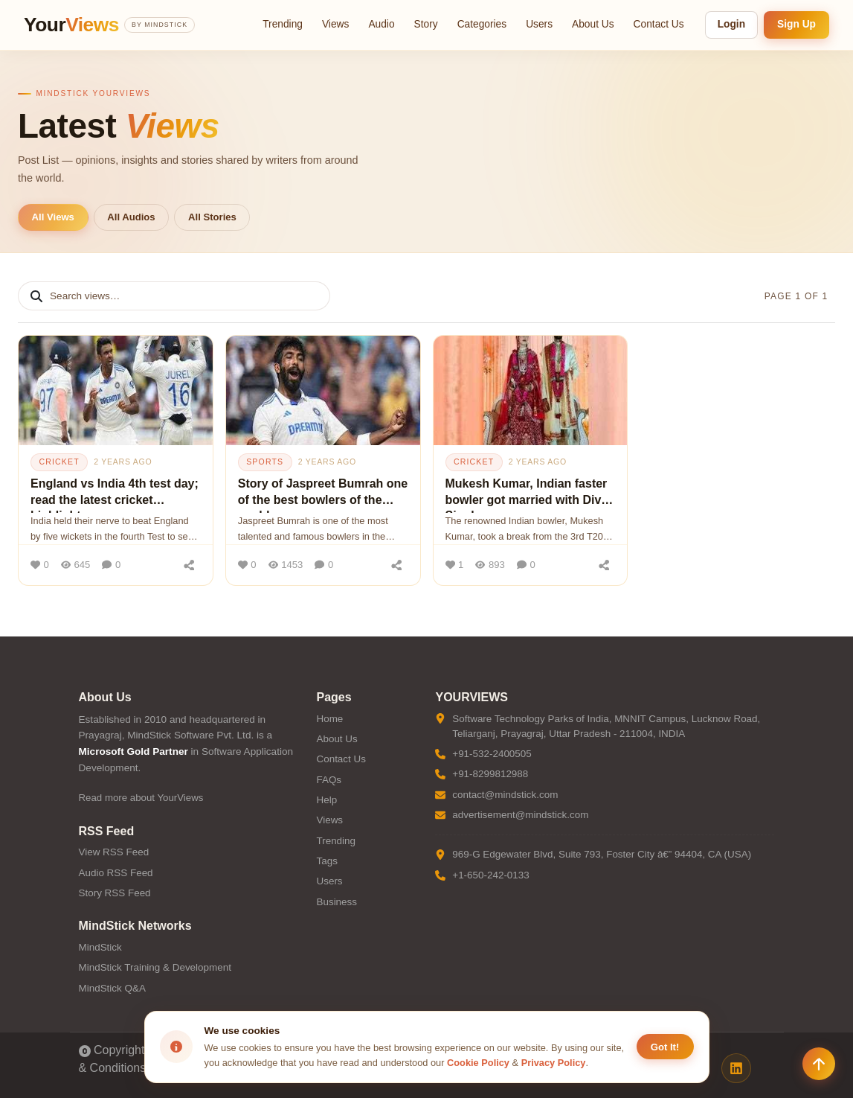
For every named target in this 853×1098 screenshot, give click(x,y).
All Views (53, 217)
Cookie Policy (478, 1062)
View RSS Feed (114, 852)
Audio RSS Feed (116, 872)
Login (731, 24)
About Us (593, 24)
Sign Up (796, 24)
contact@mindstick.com (505, 794)
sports (264, 461)
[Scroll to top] (818, 1063)
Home (329, 718)
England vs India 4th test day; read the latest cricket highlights (114, 495)
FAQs (328, 779)
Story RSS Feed (115, 892)
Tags (326, 860)
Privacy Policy (553, 1062)
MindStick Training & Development (155, 967)
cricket (59, 461)
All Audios (131, 217)
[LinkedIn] (736, 1068)
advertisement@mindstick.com (520, 814)
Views (335, 24)
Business (336, 901)
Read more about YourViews (141, 797)
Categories (482, 24)
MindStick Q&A (112, 988)
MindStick (100, 947)
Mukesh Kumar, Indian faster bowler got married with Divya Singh (530, 495)
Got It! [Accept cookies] (665, 1047)
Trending (283, 24)
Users (539, 24)
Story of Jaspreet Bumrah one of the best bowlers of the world (323, 495)
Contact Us (659, 24)
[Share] (189, 565)
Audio (381, 24)
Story (426, 24)
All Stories (212, 217)
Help (326, 799)
